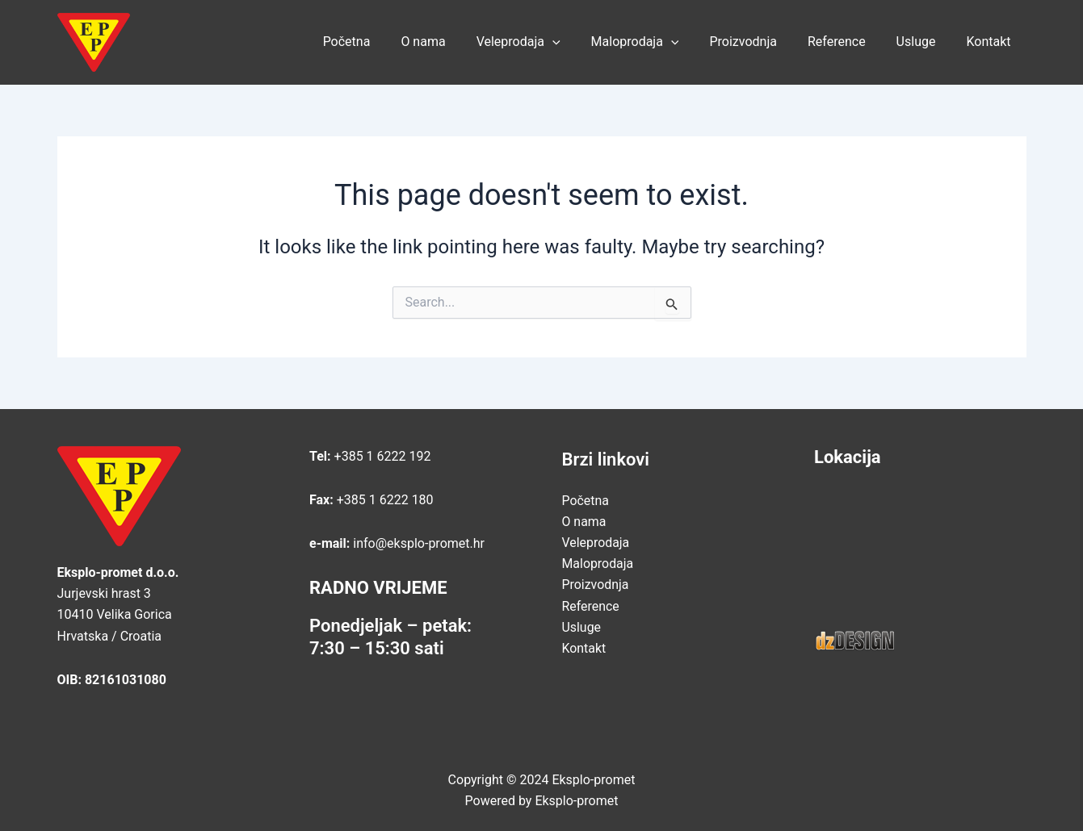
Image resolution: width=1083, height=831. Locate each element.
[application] (579, 42)
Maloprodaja (657, 42)
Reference (849, 41)
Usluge (923, 41)
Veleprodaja (545, 42)
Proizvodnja (759, 41)
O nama (454, 41)
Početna (383, 41)
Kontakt (990, 41)
